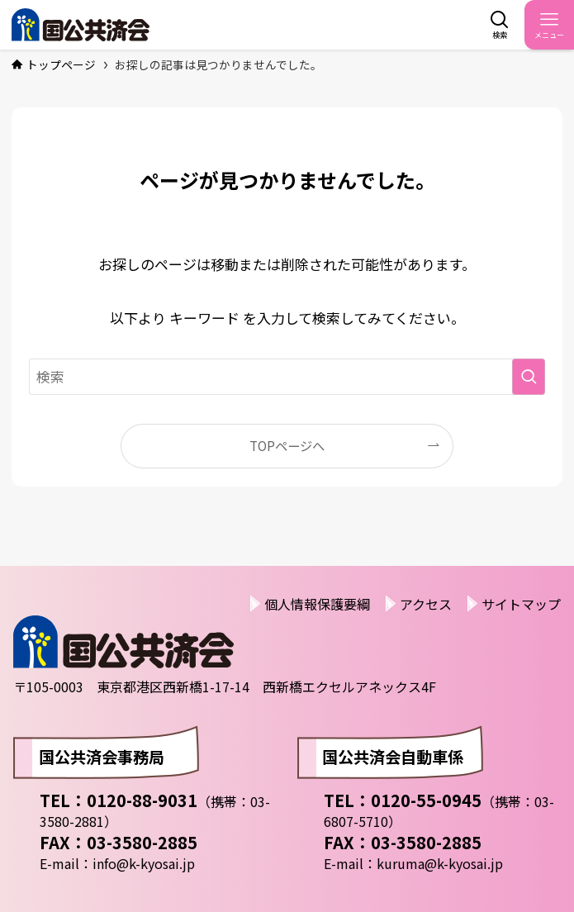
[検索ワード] (287, 377)
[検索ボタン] (499, 25)
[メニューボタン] (549, 25)
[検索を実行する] (528, 377)
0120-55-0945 (426, 800)
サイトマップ (521, 604)
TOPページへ (287, 445)
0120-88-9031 (142, 800)
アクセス (426, 604)
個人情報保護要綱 (317, 604)
